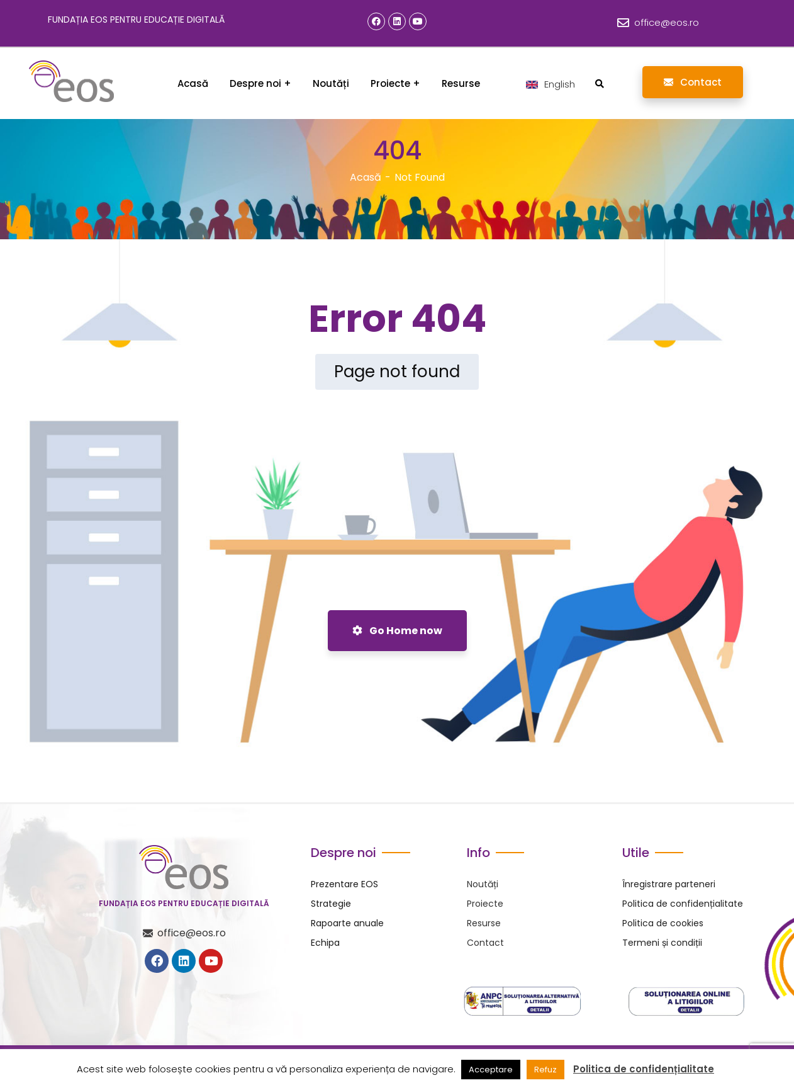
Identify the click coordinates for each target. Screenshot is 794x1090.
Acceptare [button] (491, 1070)
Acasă (365, 177)
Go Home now (397, 630)
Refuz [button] (545, 1070)
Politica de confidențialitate (643, 1069)
